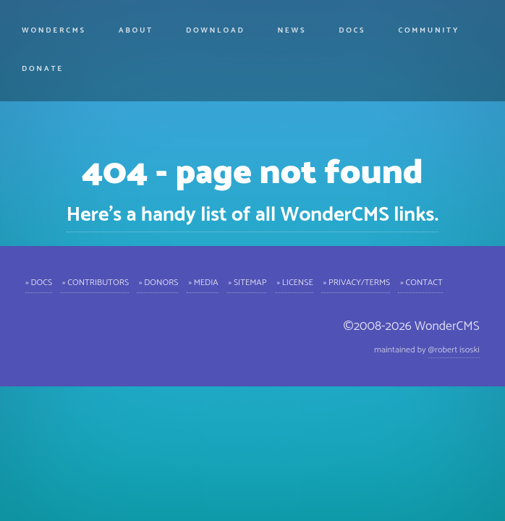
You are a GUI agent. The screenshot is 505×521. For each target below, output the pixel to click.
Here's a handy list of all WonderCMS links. (252, 215)
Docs (352, 30)
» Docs (38, 281)
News (291, 30)
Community (428, 30)
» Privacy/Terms (355, 281)
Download (215, 30)
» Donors (157, 281)
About (136, 30)
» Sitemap (246, 281)
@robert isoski (454, 349)
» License (294, 281)
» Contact (420, 281)
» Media (202, 281)
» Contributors (94, 281)
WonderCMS (54, 30)
